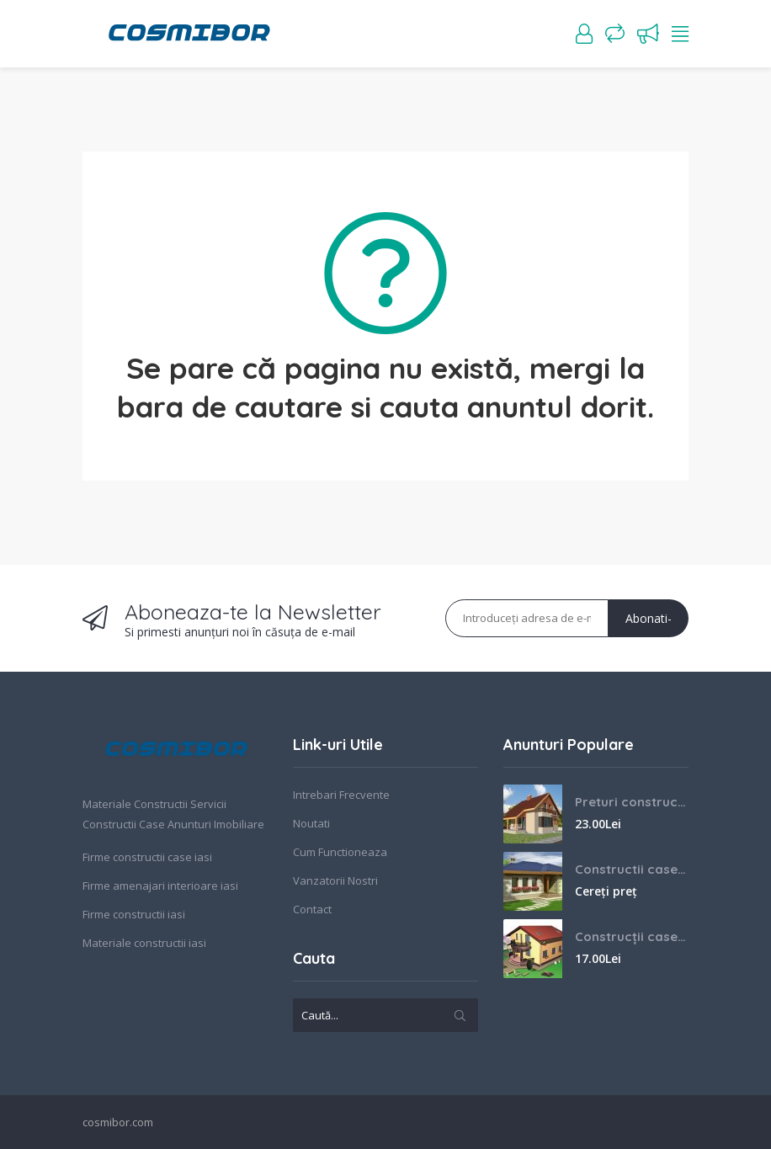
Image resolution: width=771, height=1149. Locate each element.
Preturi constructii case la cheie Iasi (632, 802)
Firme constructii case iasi (147, 856)
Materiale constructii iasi (144, 942)
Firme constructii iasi (133, 914)
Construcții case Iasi (632, 936)
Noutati (311, 823)
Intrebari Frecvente (341, 794)
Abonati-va (648, 623)
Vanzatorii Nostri (335, 880)
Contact (312, 909)
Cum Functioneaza (340, 851)
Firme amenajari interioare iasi (160, 885)
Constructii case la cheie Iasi (632, 869)
